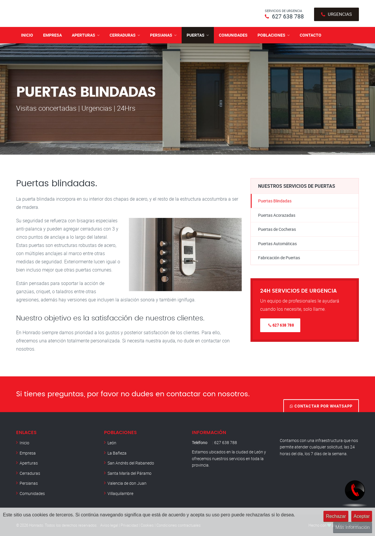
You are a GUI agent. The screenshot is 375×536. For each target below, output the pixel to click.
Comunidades (233, 35)
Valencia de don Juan (127, 483)
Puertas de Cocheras (277, 229)
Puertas (195, 35)
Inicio (27, 35)
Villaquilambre (120, 493)
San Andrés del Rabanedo (131, 463)
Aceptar (362, 516)
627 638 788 (288, 16)
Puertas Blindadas (275, 201)
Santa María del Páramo (129, 473)
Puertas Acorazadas (276, 215)
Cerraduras (123, 35)
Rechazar (336, 516)
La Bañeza (117, 453)
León (112, 442)
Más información (352, 527)
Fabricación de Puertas (279, 257)
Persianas (161, 35)
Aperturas (83, 35)
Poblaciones (271, 35)
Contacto (310, 35)
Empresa (52, 35)
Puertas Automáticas (277, 243)
